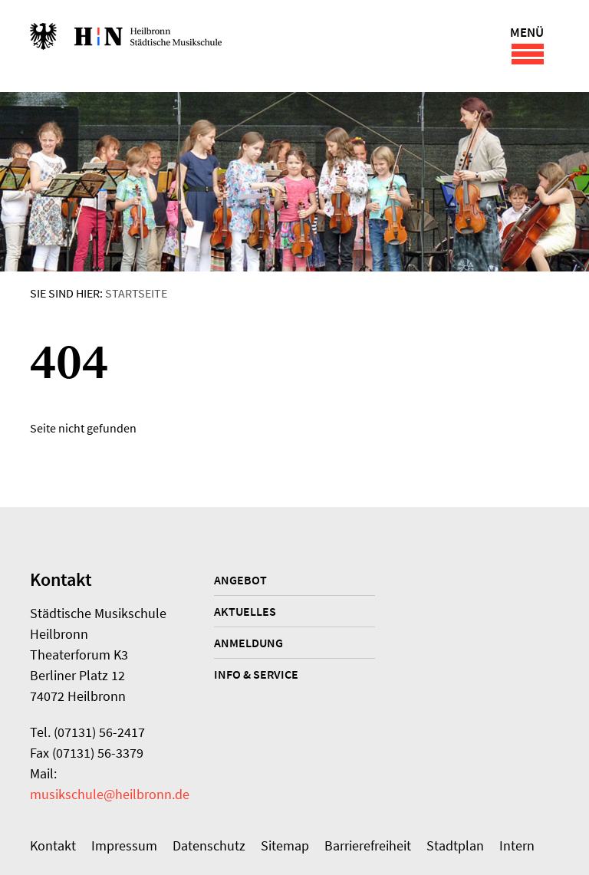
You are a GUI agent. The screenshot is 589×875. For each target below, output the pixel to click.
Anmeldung (248, 642)
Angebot (240, 579)
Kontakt (53, 845)
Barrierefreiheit (367, 845)
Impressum (124, 845)
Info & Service (256, 674)
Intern (517, 845)
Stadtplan (455, 845)
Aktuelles (245, 611)
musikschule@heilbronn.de (109, 794)
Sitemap (285, 845)
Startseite (136, 293)
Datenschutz (209, 845)
